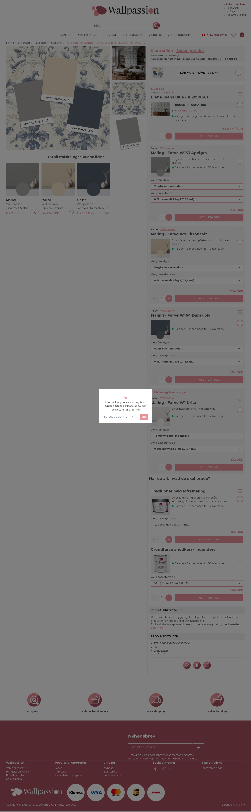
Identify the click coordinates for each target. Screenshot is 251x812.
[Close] (146, 394)
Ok (144, 417)
